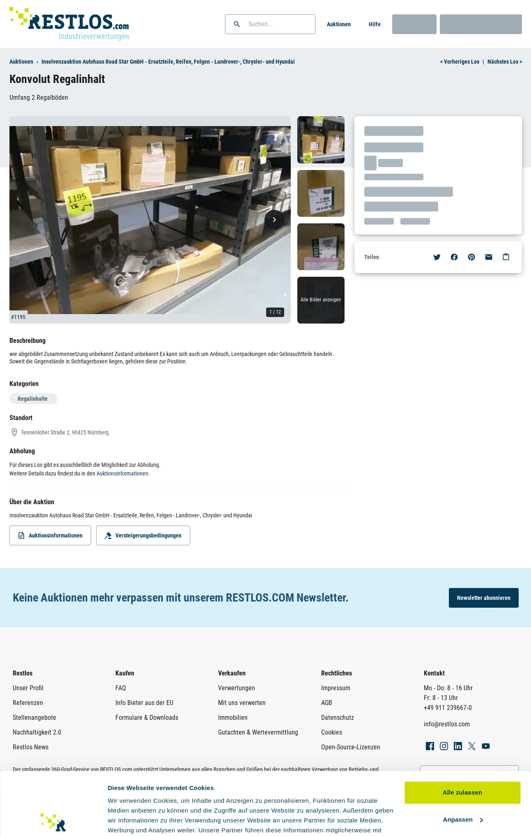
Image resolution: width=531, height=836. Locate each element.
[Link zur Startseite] (69, 24)
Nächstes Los (504, 61)
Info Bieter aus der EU (144, 703)
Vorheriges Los (459, 61)
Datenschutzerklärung (204, 797)
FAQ (120, 688)
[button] (236, 24)
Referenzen (28, 703)
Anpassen (463, 756)
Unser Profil (28, 688)
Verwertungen (236, 688)
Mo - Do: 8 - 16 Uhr (448, 688)
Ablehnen (462, 783)
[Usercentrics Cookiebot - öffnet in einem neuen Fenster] (53, 820)
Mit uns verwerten (242, 703)
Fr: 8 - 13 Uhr (441, 698)
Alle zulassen (462, 729)
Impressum (335, 688)
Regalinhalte (33, 399)
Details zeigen (128, 819)
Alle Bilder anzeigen (321, 300)
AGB (326, 703)
